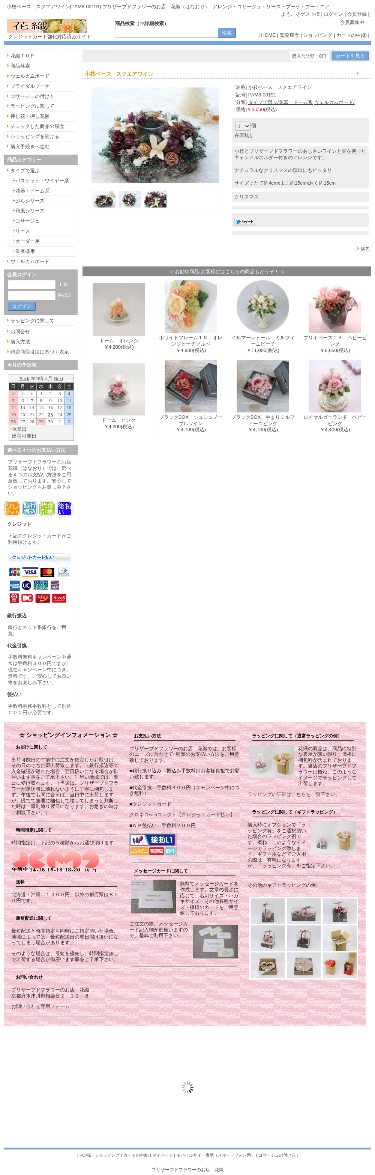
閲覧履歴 (289, 35)
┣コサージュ (25, 221)
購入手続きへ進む (30, 146)
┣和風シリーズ (27, 211)
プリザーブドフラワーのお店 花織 (188, 1169)
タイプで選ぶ (25, 170)
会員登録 (357, 14)
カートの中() (351, 35)
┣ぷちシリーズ (27, 200)
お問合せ (20, 331)
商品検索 (20, 66)
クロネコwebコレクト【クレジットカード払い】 (182, 814)
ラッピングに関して (32, 106)
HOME (268, 35)
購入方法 (20, 342)
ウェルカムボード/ (334, 102)
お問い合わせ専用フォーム (40, 1006)
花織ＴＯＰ (22, 56)
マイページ (162, 1155)
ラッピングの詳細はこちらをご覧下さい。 (294, 794)
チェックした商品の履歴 (37, 126)
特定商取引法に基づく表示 (39, 352)
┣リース (20, 231)
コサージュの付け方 (32, 96)
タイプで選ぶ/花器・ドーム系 (280, 102)
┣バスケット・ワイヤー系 (39, 181)
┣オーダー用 (25, 241)
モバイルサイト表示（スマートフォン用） (216, 1155)
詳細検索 (154, 23)
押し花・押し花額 (30, 116)
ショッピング (317, 35)
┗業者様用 (22, 251)
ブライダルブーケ (30, 86)
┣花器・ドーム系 (30, 191)
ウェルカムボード (30, 76)
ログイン (333, 14)
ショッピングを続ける (34, 136)
